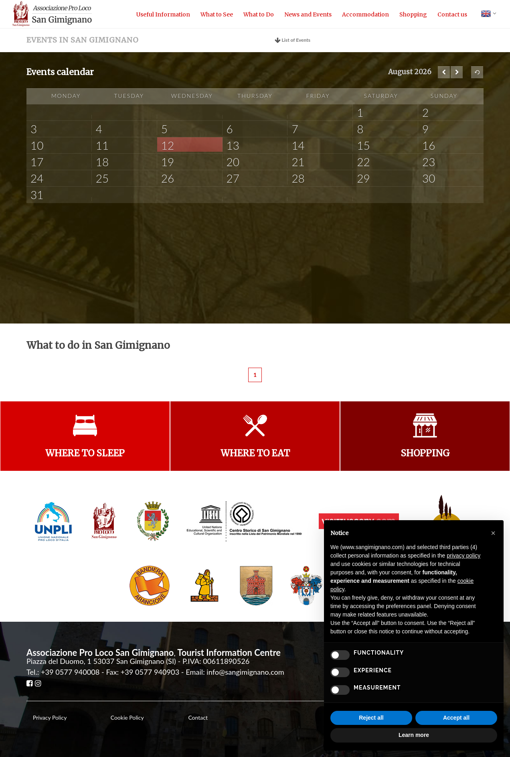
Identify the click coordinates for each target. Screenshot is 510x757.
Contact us (452, 14)
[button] (493, 533)
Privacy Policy (50, 717)
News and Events (308, 14)
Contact (198, 717)
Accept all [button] (456, 717)
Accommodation (365, 14)
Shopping (413, 14)
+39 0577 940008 (70, 671)
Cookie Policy (127, 717)
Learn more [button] (414, 735)
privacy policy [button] (463, 555)
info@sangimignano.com (245, 671)
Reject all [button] (371, 717)
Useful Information (163, 14)
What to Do (258, 14)
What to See (216, 14)
